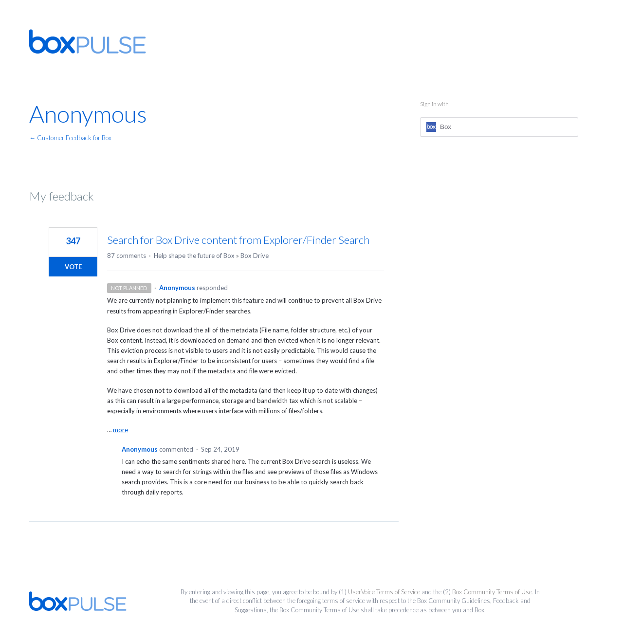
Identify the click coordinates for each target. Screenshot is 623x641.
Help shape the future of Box (194, 255)
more (120, 430)
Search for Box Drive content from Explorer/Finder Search (238, 239)
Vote (73, 267)
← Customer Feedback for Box (70, 138)
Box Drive (254, 255)
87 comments (126, 255)
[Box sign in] (499, 127)
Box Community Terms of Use (492, 592)
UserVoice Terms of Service (384, 592)
